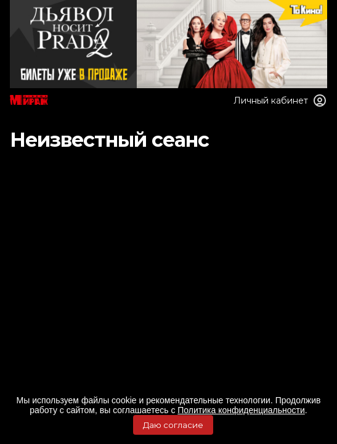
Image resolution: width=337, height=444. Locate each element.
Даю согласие (173, 425)
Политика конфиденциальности (241, 410)
